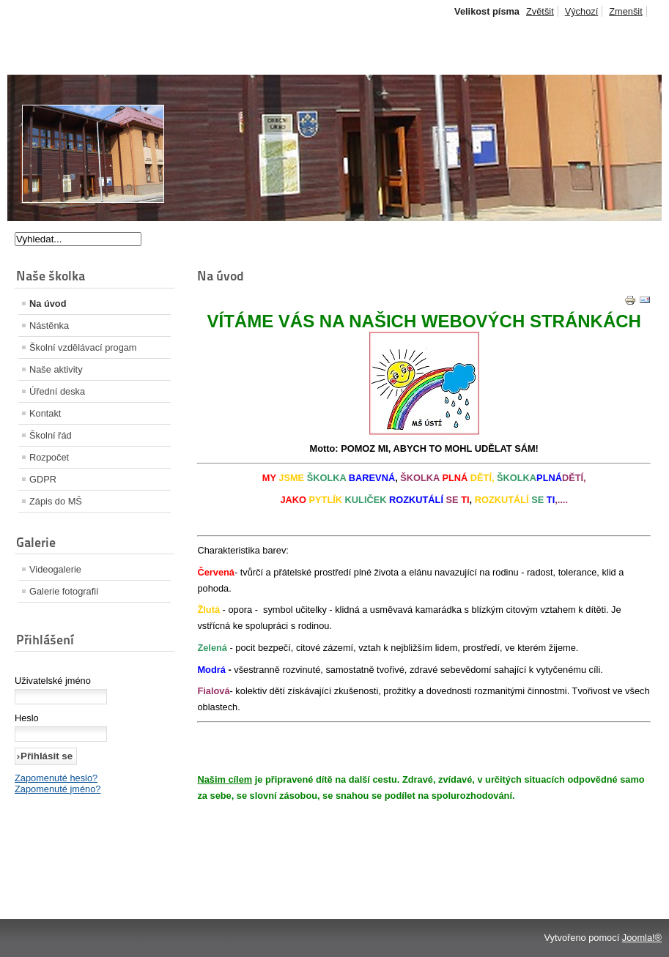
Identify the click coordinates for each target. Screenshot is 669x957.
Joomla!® (642, 937)
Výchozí (582, 11)
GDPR (42, 479)
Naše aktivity (56, 369)
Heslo (27, 717)
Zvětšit (540, 11)
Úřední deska (57, 391)
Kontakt (45, 413)
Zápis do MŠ (55, 501)
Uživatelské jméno (53, 680)
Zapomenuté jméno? (57, 788)
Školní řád (50, 435)
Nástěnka (49, 325)
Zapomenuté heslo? (56, 777)
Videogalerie (55, 569)
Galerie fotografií (64, 591)
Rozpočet (49, 457)
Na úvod (47, 303)
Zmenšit (626, 11)
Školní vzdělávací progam (83, 347)
